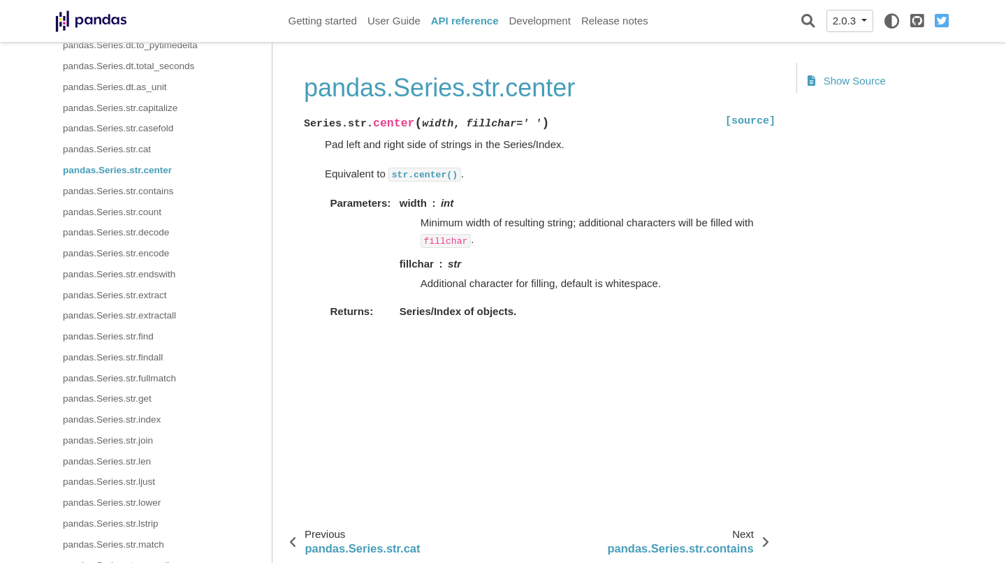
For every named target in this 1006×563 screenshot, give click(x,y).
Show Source (847, 81)
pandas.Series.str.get (107, 398)
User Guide (394, 21)
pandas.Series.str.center (117, 170)
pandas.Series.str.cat (107, 149)
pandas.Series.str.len (107, 461)
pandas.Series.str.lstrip (111, 523)
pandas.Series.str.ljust (109, 481)
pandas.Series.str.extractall (119, 315)
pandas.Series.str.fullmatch (119, 378)
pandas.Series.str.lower (112, 502)
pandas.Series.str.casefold (118, 128)
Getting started (323, 21)
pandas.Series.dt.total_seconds (128, 66)
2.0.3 (846, 21)
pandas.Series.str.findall (113, 357)
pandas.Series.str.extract (115, 295)
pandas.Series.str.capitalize (120, 108)
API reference (465, 21)
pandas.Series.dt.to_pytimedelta (130, 45)
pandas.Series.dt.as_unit (115, 87)
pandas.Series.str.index (112, 419)
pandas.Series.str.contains (118, 191)
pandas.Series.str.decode (116, 232)
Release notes (614, 21)
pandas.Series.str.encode (116, 253)
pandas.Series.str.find (108, 336)
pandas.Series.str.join (108, 440)
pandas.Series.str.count (112, 212)
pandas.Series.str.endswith (119, 274)
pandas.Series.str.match (113, 544)
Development (539, 21)
